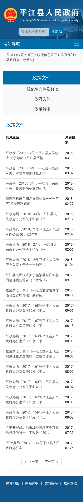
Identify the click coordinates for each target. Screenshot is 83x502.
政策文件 (29, 60)
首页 (30, 55)
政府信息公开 (47, 55)
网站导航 (11, 43)
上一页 (31, 462)
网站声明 (32, 483)
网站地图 (12, 483)
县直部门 (67, 55)
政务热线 (70, 483)
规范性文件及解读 (42, 89)
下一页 (52, 462)
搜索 (56, 32)
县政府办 (13, 60)
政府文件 (42, 99)
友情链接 (51, 483)
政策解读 (42, 108)
